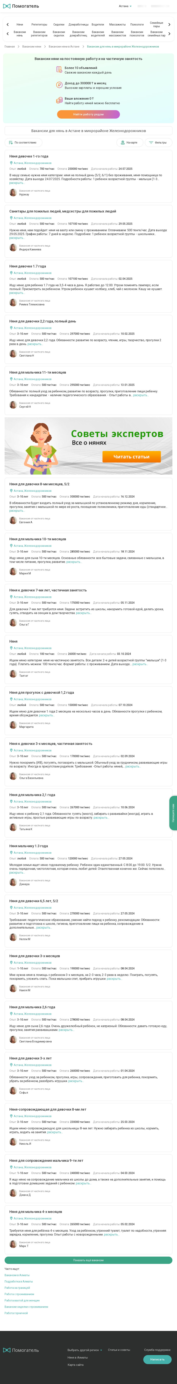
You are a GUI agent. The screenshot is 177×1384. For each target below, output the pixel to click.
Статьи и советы (119, 1350)
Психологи (137, 24)
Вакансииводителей (98, 33)
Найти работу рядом (88, 114)
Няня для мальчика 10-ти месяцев (37, 539)
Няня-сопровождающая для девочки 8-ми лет (47, 1109)
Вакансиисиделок (59, 33)
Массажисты (117, 24)
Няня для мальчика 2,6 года (32, 1007)
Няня (13, 641)
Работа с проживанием (19, 1294)
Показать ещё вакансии (88, 1260)
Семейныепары (156, 24)
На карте (128, 142)
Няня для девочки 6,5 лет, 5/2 (33, 901)
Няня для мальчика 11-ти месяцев (37, 372)
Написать (157, 1359)
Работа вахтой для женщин (22, 1300)
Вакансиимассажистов (117, 33)
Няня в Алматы (78, 1357)
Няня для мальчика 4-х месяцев (35, 1212)
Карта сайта (76, 1365)
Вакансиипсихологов (137, 33)
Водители (98, 24)
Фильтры (157, 142)
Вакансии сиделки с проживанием (26, 1306)
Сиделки (58, 24)
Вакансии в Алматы (17, 1275)
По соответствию (22, 142)
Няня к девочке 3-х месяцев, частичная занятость (50, 744)
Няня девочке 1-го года (28, 156)
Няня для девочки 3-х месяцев (34, 956)
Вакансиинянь (20, 33)
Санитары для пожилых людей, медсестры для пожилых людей (62, 211)
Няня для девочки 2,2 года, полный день (42, 321)
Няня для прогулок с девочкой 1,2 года (41, 692)
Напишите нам (173, 813)
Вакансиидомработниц (78, 33)
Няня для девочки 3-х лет (30, 1058)
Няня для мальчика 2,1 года (32, 795)
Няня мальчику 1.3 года (28, 846)
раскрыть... (17, 183)
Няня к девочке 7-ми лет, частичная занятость (48, 590)
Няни (20, 24)
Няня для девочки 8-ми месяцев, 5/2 (39, 484)
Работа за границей (17, 1287)
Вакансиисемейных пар (157, 33)
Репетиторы (39, 24)
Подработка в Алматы (19, 1281)
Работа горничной (16, 1313)
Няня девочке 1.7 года (27, 266)
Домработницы (78, 24)
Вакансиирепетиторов (39, 33)
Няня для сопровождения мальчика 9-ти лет (46, 1161)
